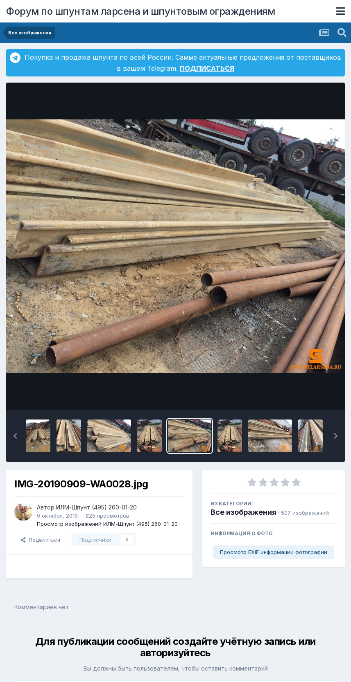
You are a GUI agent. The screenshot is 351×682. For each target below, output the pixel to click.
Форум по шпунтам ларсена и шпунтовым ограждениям (140, 11)
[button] (15, 436)
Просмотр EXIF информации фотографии (273, 552)
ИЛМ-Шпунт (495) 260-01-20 (96, 507)
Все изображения (243, 512)
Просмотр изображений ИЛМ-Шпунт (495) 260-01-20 (107, 523)
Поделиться (40, 539)
